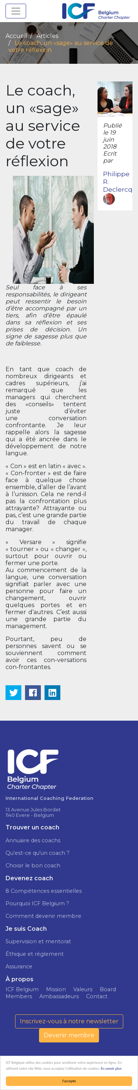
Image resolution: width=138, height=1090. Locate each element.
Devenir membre (69, 1035)
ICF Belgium (22, 989)
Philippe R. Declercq (117, 187)
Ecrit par (109, 157)
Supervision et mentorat (38, 941)
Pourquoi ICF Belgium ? (37, 903)
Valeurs (82, 989)
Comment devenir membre (43, 916)
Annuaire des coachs (33, 840)
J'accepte (69, 1081)
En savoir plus (111, 1068)
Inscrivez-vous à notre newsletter (69, 1021)
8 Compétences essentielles (44, 891)
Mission (56, 989)
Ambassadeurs (59, 996)
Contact (96, 996)
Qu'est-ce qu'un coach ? (38, 853)
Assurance (19, 966)
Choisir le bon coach (33, 865)
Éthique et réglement (35, 954)
